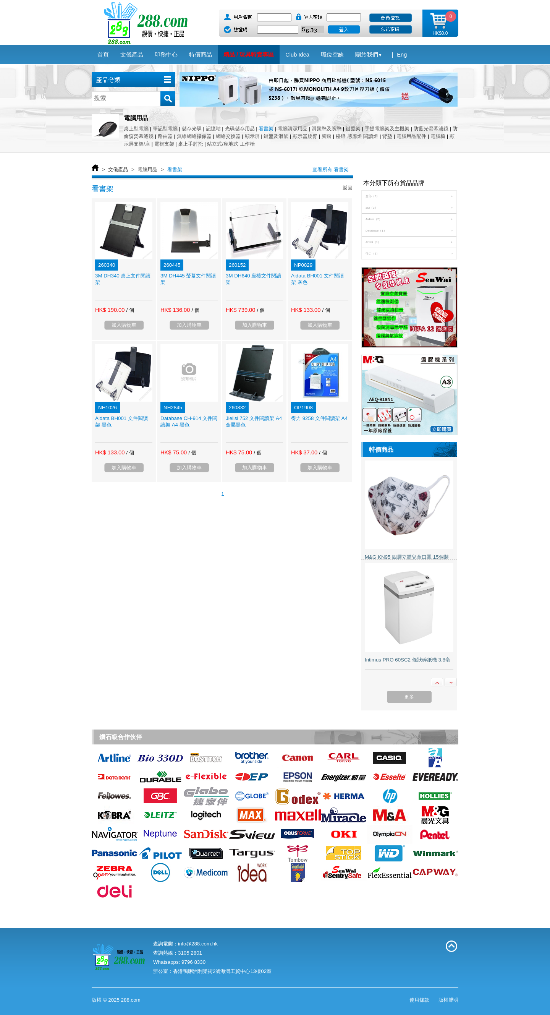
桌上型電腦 (136, 128)
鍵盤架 (353, 128)
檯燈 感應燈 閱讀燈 (357, 136)
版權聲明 (448, 1000)
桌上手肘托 (190, 144)
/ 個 (130, 310)
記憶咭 (213, 128)
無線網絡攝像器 (194, 136)
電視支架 (164, 144)
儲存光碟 (192, 128)
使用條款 (419, 1000)
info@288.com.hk (198, 944)
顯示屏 (252, 136)
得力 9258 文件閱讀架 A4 (319, 418)
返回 (348, 187)
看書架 (266, 128)
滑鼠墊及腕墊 (326, 128)
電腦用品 (147, 169)
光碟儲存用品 (240, 128)
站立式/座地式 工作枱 (230, 144)
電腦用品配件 (411, 136)
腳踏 (327, 136)
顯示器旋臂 (305, 136)
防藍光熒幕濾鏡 (431, 128)
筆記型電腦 (165, 128)
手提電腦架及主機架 (387, 128)
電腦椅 (437, 136)
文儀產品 (118, 169)
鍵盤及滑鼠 (276, 136)
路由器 (165, 136)
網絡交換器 (228, 136)
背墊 (387, 136)
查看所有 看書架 (330, 169)
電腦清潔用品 (292, 128)
